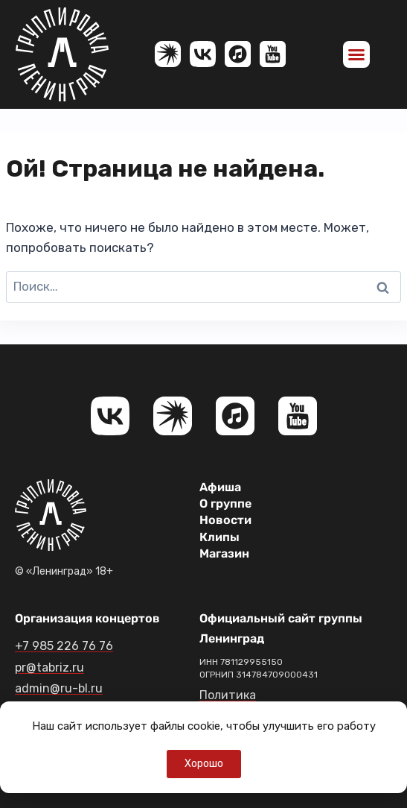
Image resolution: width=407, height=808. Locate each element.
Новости (225, 520)
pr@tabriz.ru (49, 667)
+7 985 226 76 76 (64, 646)
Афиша (220, 487)
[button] (356, 54)
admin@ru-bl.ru (59, 688)
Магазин (224, 553)
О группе (225, 503)
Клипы (219, 537)
